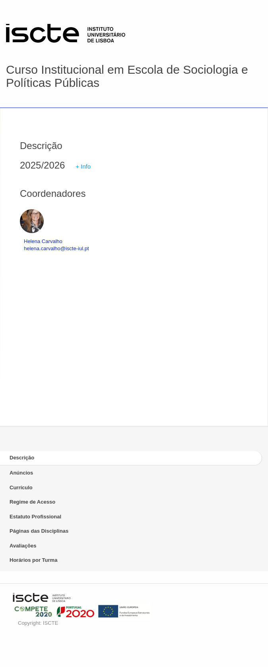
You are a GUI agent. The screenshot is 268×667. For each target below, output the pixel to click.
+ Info (83, 166)
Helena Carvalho (43, 241)
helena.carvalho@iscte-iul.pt (56, 248)
